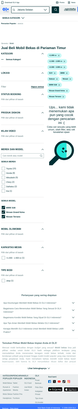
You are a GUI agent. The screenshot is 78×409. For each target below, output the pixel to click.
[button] (10, 2)
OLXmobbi (39, 402)
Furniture (16, 398)
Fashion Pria (17, 394)
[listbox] (59, 55)
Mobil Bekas (7, 383)
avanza (20, 24)
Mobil (12, 43)
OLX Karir (28, 383)
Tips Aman (39, 398)
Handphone (7, 398)
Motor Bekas (7, 394)
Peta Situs (39, 387)
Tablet (15, 383)
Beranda (4, 43)
